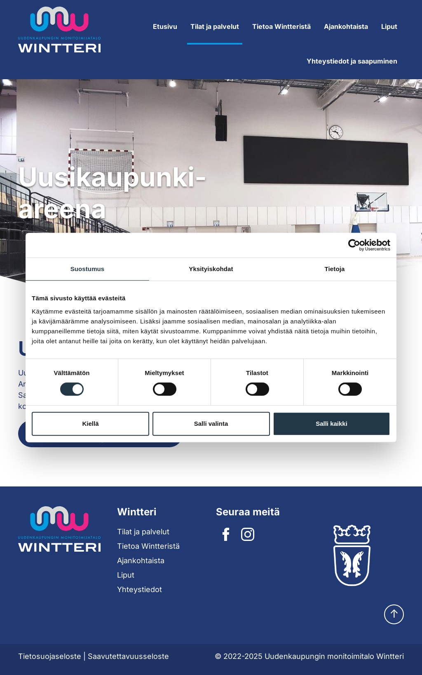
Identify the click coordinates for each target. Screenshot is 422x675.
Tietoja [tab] (335, 268)
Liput (389, 26)
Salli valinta (211, 423)
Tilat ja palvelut (143, 531)
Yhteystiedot (139, 589)
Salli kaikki (331, 423)
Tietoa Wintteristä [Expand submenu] (281, 26)
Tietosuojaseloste (49, 656)
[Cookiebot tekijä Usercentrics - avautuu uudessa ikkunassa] (354, 245)
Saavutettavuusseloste (128, 656)
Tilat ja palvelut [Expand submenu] (214, 26)
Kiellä (90, 423)
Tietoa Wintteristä (148, 546)
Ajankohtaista (346, 26)
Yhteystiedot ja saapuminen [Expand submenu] (352, 61)
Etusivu (165, 26)
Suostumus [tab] (87, 268)
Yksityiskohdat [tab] (211, 268)
